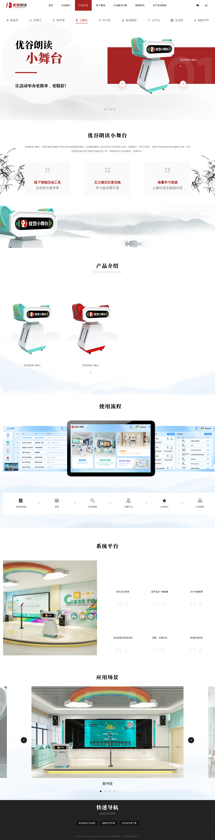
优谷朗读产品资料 (86, 823)
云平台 (154, 20)
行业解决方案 (120, 5)
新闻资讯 (139, 5)
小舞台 (82, 20)
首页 (51, 5)
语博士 (35, 20)
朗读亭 (12, 20)
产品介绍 (83, 5)
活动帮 (177, 20)
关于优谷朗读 (159, 5)
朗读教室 (129, 20)
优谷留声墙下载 (129, 823)
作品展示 (66, 5)
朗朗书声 (201, 20)
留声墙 (58, 20)
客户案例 (100, 5)
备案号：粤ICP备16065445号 (127, 836)
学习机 (105, 20)
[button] (100, 791)
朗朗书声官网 (108, 823)
